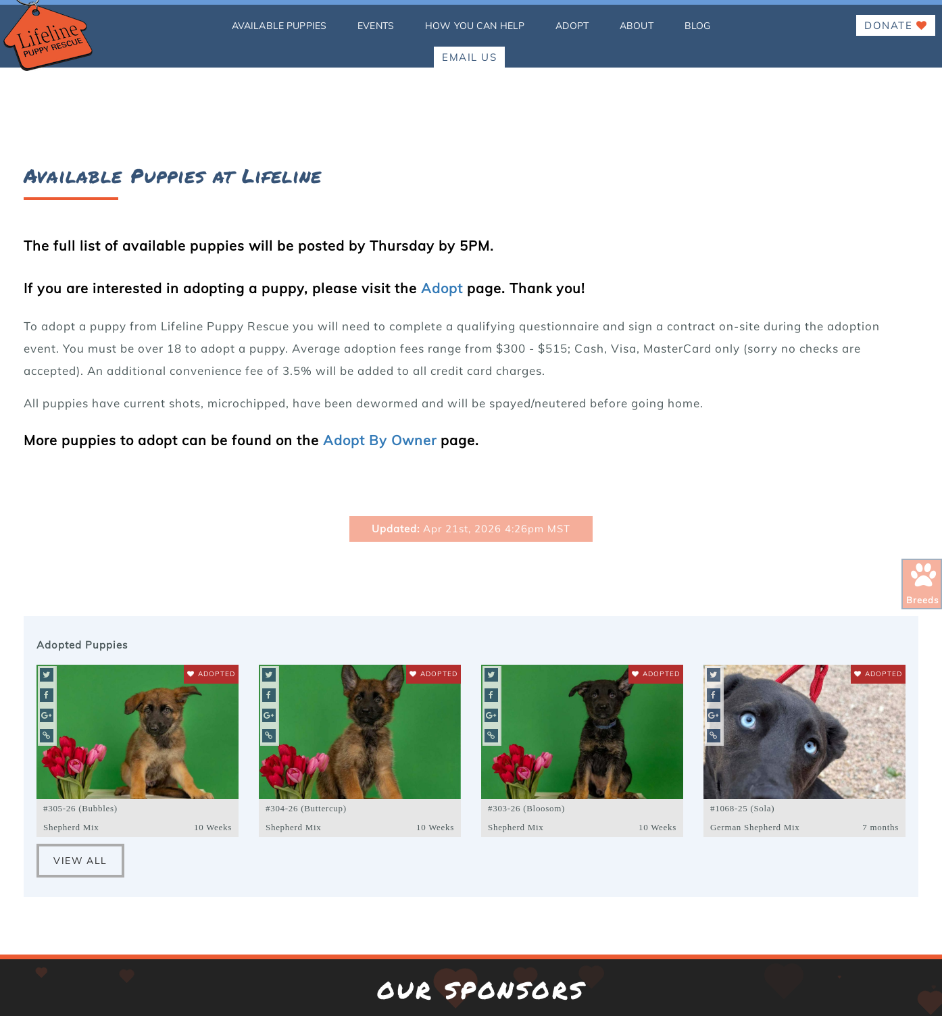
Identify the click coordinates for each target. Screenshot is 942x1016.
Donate (895, 25)
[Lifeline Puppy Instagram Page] (449, 928)
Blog (698, 26)
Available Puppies (279, 26)
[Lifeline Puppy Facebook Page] (408, 928)
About (636, 26)
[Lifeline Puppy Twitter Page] (489, 928)
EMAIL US (469, 57)
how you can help (474, 26)
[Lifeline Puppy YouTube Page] (530, 928)
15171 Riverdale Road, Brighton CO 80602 (471, 735)
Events (375, 26)
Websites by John (80, 998)
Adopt (572, 26)
